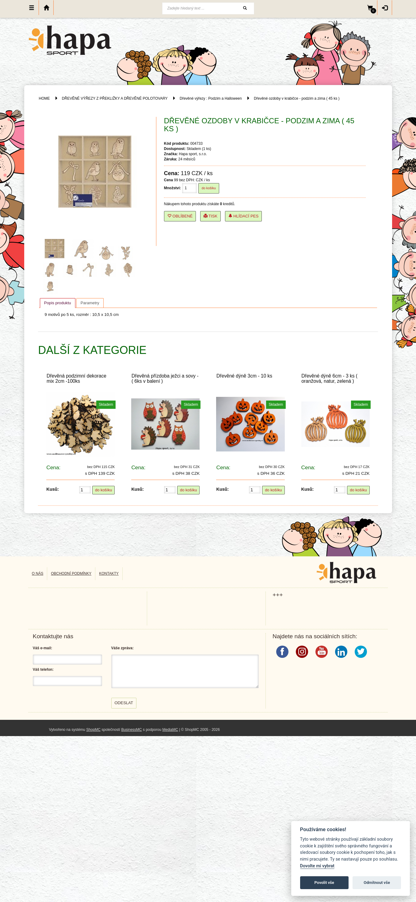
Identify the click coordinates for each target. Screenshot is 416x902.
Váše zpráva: (122, 648)
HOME (44, 98)
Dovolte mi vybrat (317, 866)
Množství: (172, 188)
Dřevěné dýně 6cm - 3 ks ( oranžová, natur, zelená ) (329, 378)
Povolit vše (324, 882)
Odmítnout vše (377, 882)
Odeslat (124, 702)
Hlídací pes (243, 216)
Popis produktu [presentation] (57, 303)
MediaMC (170, 729)
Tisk (211, 216)
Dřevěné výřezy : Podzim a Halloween (211, 98)
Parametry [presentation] (90, 303)
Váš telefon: (43, 669)
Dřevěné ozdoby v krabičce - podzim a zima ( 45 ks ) (296, 98)
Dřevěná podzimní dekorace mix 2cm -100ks (76, 378)
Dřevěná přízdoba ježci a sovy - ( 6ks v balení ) (165, 378)
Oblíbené (180, 216)
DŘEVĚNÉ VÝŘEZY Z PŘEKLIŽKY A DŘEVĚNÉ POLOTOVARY (115, 98)
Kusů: (52, 489)
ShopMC (93, 729)
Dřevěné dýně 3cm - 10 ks (244, 375)
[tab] (57, 303)
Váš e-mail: (42, 648)
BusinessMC (131, 729)
